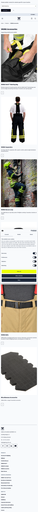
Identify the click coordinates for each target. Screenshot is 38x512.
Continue (5, 10)
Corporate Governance (6, 502)
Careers (2, 510)
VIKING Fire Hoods (5, 466)
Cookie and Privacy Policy (6, 507)
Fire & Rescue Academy (6, 488)
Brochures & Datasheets (6, 480)
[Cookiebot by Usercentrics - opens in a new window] (30, 231)
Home (2, 23)
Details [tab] (19, 234)
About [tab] (31, 234)
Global (33, 14)
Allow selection (19, 275)
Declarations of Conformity (6, 485)
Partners (3, 497)
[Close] (13, 10)
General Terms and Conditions (7, 505)
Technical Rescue (4, 460)
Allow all (19, 271)
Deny (19, 280)
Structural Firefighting (5, 455)
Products (7, 23)
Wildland (3, 458)
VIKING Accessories (5, 468)
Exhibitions (3, 499)
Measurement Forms (5, 483)
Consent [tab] (7, 234)
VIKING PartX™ (4, 463)
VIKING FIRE (3, 494)
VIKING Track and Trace (6, 477)
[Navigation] (2, 18)
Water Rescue (4, 471)
